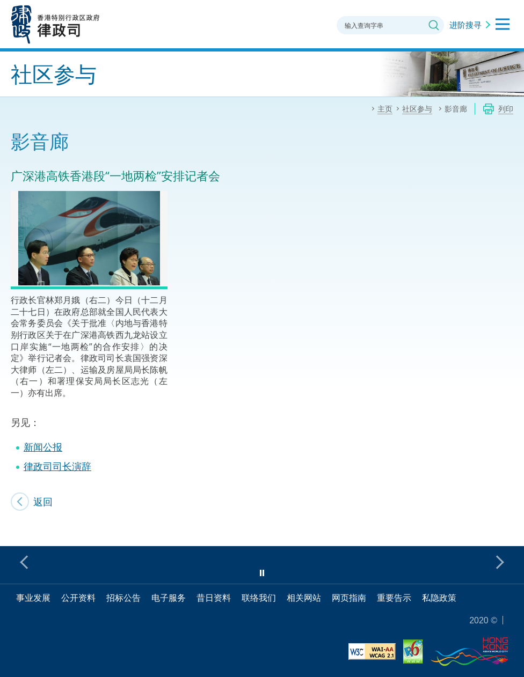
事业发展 (33, 598)
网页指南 (349, 598)
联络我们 (259, 598)
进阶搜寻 (465, 24)
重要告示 (394, 598)
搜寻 (434, 25)
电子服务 (168, 598)
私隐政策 (439, 598)
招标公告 (123, 598)
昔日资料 (213, 598)
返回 (43, 501)
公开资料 (78, 598)
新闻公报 (43, 446)
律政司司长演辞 (57, 466)
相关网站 (304, 598)
